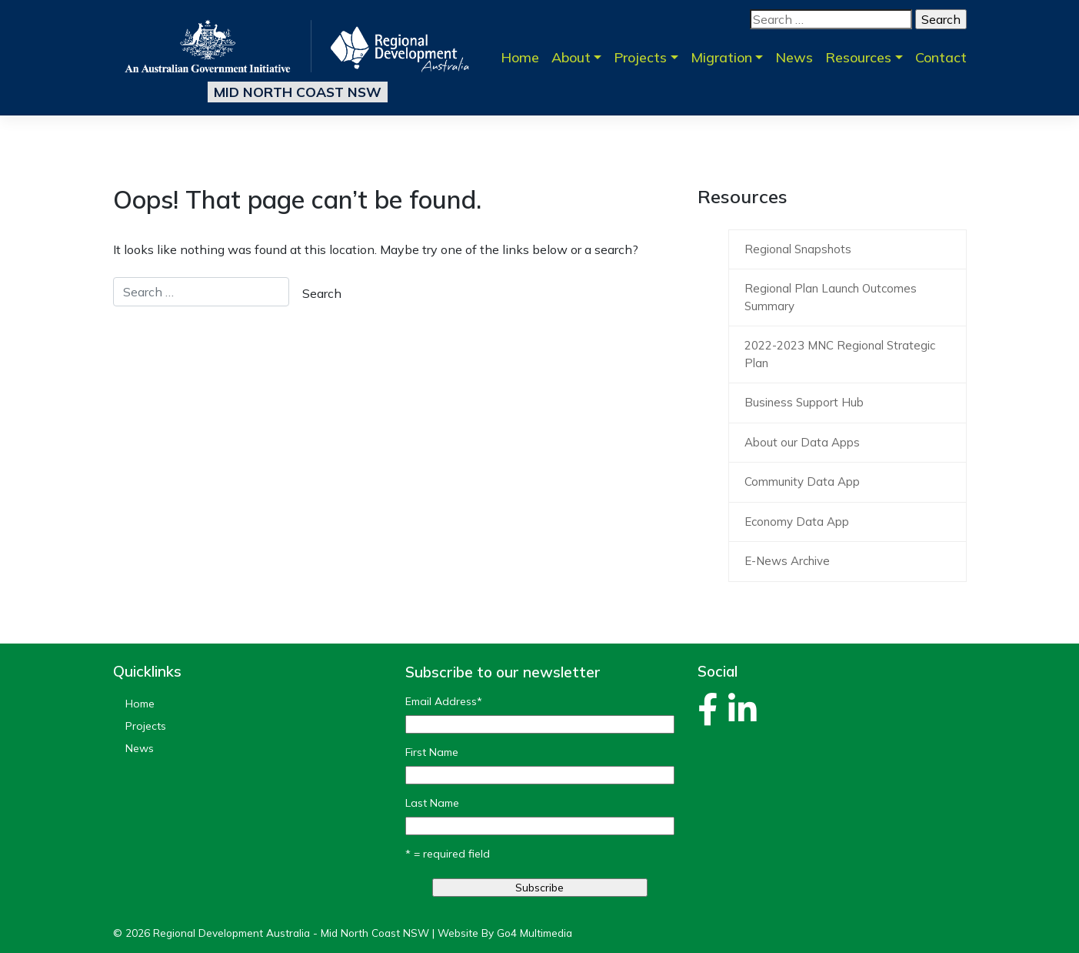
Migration (721, 57)
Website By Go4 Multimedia (505, 932)
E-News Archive (787, 560)
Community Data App (802, 481)
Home (520, 57)
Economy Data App (796, 521)
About (571, 57)
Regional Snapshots (797, 249)
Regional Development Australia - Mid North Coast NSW (291, 932)
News (794, 57)
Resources (858, 57)
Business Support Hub (804, 402)
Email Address (443, 701)
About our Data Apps (802, 442)
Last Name (432, 803)
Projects (640, 57)
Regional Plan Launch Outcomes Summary (830, 297)
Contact (941, 57)
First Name (431, 752)
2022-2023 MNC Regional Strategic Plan (839, 354)
